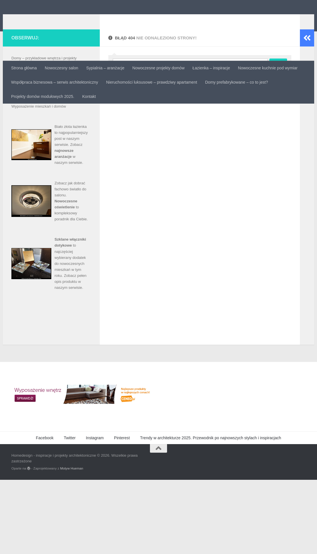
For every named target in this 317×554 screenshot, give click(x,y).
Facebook (45, 512)
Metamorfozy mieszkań (30, 156)
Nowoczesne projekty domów (158, 68)
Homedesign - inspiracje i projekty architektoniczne (136, 19)
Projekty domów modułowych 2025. (42, 96)
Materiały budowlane (28, 150)
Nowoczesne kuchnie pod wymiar (268, 68)
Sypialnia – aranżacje (105, 68)
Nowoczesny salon (61, 68)
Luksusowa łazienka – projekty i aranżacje (46, 144)
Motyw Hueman (71, 542)
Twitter (70, 512)
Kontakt (89, 96)
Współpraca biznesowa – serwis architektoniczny (54, 82)
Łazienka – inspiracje (211, 68)
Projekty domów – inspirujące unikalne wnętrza (50, 162)
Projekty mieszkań (26, 168)
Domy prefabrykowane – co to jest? (236, 82)
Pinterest (122, 512)
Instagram (95, 512)
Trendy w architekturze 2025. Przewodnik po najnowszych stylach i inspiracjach (210, 512)
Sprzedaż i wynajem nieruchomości (40, 174)
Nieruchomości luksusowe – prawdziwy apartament (151, 82)
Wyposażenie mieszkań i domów (38, 180)
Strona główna (24, 68)
